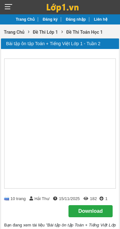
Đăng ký (50, 19)
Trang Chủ (25, 19)
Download (90, 211)
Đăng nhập (76, 19)
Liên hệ (101, 19)
